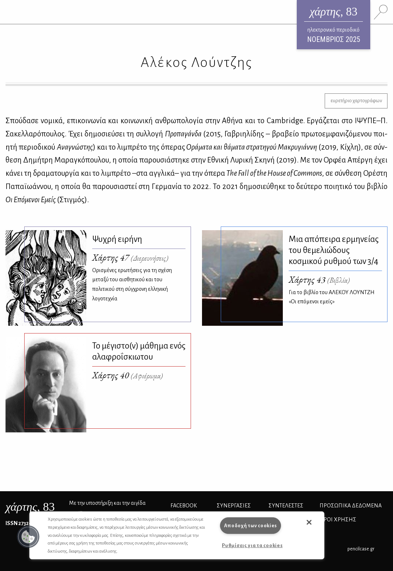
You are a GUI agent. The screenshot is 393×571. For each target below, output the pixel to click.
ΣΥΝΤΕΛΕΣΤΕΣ (285, 505)
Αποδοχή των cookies (250, 525)
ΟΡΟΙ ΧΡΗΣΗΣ (338, 519)
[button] (28, 537)
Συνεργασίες (234, 505)
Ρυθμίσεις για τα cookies (252, 545)
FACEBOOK (183, 505)
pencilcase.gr (360, 549)
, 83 (30, 506)
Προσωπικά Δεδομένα (351, 505)
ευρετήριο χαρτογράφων (356, 100)
